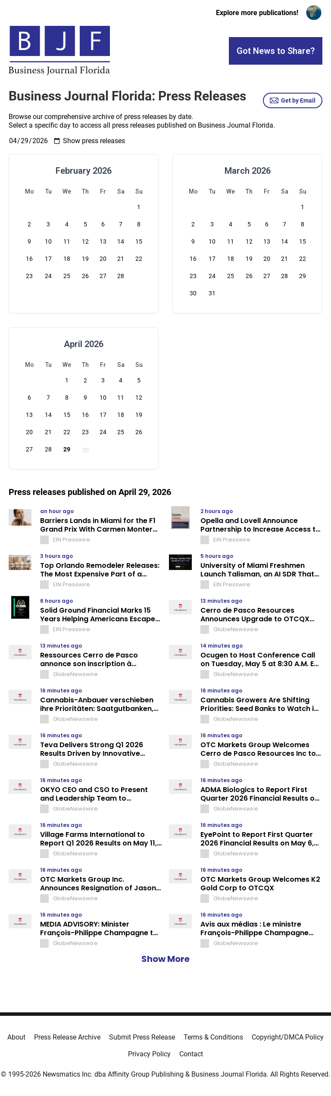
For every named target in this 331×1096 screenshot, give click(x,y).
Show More (165, 959)
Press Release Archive (67, 1037)
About (16, 1037)
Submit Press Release (142, 1037)
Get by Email (292, 100)
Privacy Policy (149, 1054)
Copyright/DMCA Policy (288, 1037)
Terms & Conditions (213, 1037)
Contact (191, 1054)
